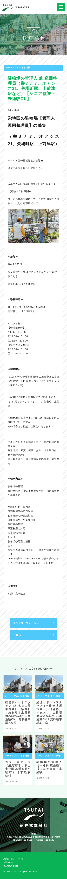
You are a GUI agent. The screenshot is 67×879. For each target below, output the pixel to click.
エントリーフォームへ (25, 623)
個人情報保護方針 (10, 866)
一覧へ (17, 635)
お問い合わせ (9, 862)
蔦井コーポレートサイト (13, 859)
